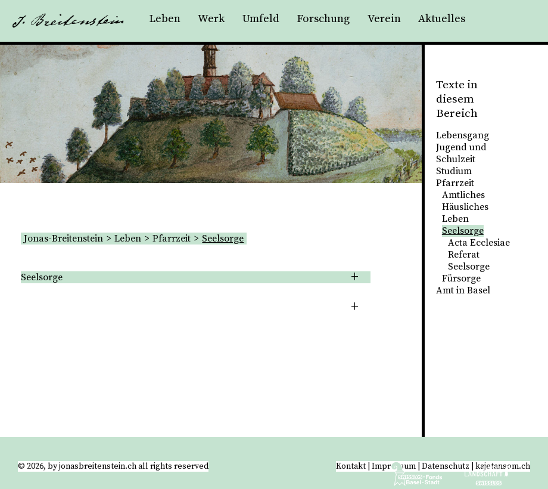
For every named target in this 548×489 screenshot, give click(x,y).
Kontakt (351, 466)
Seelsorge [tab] (42, 277)
